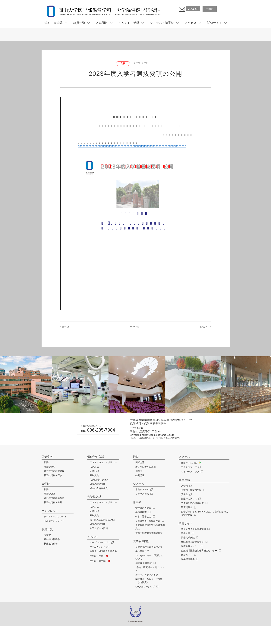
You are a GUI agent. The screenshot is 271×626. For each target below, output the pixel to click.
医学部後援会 (189, 559)
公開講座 (139, 475)
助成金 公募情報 (145, 563)
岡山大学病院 (189, 537)
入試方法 (94, 466)
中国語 (209, 9)
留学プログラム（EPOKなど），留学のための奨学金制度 (204, 513)
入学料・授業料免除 (192, 490)
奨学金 (186, 494)
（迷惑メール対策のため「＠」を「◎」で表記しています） (155, 438)
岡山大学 (187, 533)
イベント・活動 (130, 22)
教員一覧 (81, 22)
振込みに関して (190, 498)
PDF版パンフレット (54, 521)
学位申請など (142, 551)
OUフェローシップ (146, 586)
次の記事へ (204, 327)
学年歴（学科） (99, 556)
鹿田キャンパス (190, 463)
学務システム (143, 489)
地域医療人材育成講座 (193, 542)
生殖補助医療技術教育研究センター (200, 550)
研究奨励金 (188, 507)
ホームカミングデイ (100, 547)
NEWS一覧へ (135, 327)
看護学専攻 (49, 466)
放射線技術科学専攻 (54, 471)
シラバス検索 (143, 493)
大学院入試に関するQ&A (102, 519)
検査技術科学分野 (53, 502)
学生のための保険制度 (193, 503)
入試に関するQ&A (99, 479)
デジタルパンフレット (55, 516)
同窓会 (138, 471)
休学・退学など (144, 516)
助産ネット (188, 555)
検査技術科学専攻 (53, 475)
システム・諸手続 (164, 22)
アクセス (192, 22)
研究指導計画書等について (148, 547)
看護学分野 (49, 493)
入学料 (186, 485)
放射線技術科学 (52, 539)
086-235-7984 (101, 430)
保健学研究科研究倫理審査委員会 (150, 527)
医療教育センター (191, 546)
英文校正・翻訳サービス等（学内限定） (148, 581)
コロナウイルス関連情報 (195, 529)
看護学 (47, 535)
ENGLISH (193, 8)
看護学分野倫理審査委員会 (148, 532)
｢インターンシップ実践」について (149, 557)
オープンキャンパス (101, 542)
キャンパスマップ (191, 471)
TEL (83, 430)
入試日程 (94, 471)
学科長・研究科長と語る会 (103, 551)
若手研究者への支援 (145, 466)
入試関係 (104, 22)
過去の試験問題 (98, 484)
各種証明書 (142, 512)
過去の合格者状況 (99, 488)
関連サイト (216, 22)
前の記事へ (66, 327)
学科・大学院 (56, 22)
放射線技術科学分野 (54, 498)
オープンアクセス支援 (146, 575)
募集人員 (94, 475)
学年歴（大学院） (100, 561)
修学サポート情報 (99, 528)
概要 (46, 462)
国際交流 (139, 462)
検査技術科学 (51, 543)
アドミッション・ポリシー (103, 462)
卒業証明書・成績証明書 (149, 521)
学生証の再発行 (144, 508)
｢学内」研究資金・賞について (149, 569)
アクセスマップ (190, 467)
